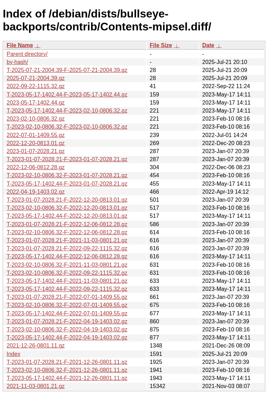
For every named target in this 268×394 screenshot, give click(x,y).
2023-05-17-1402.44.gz (36, 103)
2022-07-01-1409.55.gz (36, 135)
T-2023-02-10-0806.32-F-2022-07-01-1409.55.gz (67, 305)
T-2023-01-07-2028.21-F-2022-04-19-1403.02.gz (67, 321)
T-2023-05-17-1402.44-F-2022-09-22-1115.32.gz (67, 289)
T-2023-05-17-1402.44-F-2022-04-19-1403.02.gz (67, 338)
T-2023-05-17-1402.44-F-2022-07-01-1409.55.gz (67, 313)
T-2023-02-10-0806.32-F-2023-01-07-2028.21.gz (67, 175)
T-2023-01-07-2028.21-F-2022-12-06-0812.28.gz (67, 224)
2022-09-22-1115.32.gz (36, 86)
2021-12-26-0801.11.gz (36, 346)
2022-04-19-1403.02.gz (36, 192)
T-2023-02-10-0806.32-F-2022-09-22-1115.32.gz (67, 273)
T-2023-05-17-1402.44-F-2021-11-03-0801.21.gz (67, 281)
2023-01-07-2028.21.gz (36, 151)
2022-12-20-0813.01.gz (36, 143)
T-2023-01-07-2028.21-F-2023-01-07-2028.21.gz (67, 159)
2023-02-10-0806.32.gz (36, 119)
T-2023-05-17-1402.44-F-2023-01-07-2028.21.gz (67, 184)
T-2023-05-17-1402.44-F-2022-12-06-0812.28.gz (67, 256)
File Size (161, 45)
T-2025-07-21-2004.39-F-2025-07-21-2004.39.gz (67, 70)
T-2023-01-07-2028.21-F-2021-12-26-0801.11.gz (67, 362)
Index (13, 354)
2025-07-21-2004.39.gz (36, 78)
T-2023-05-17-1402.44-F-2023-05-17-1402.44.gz (67, 95)
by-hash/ (17, 62)
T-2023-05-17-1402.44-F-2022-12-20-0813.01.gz (67, 216)
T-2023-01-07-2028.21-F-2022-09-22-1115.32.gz (67, 248)
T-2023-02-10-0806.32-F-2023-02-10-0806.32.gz (67, 127)
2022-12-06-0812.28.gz (36, 167)
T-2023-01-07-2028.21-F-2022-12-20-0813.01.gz (67, 200)
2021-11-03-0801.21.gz (36, 386)
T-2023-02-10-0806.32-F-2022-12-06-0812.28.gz (67, 232)
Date (208, 45)
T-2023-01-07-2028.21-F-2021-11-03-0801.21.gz (67, 240)
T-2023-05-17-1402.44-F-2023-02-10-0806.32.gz (67, 111)
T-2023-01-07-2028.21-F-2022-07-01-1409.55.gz (67, 297)
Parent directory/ (27, 54)
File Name (20, 45)
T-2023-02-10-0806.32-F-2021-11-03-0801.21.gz (67, 265)
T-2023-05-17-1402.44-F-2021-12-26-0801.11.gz (67, 378)
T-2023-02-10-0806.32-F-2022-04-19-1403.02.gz (67, 329)
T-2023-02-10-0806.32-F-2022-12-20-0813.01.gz (67, 208)
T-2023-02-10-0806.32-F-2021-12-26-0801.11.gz (67, 370)
